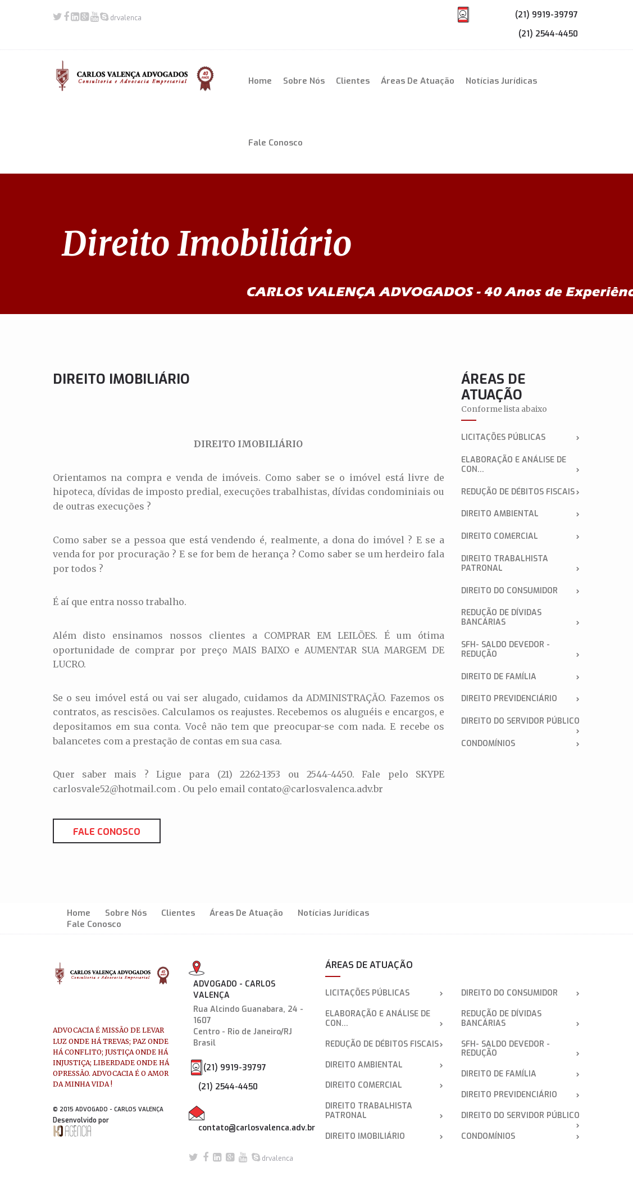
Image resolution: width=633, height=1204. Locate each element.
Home (260, 81)
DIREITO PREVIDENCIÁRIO (520, 699)
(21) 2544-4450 (548, 34)
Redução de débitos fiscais (520, 492)
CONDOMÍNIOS (520, 744)
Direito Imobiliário (384, 1137)
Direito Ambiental (520, 514)
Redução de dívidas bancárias (520, 618)
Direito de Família (520, 677)
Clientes (353, 81)
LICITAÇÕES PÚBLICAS (520, 438)
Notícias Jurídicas (501, 81)
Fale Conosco (275, 142)
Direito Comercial (520, 537)
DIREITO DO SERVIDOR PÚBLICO (520, 721)
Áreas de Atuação (417, 81)
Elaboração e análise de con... (520, 465)
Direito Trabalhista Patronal (520, 564)
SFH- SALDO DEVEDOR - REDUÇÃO (520, 650)
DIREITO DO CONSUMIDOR (520, 591)
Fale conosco (106, 832)
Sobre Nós (304, 81)
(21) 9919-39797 (546, 15)
